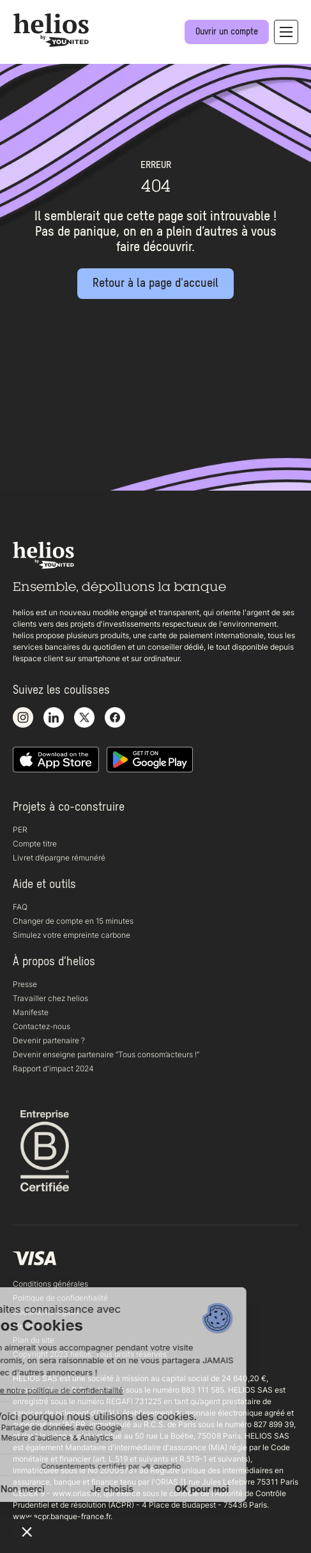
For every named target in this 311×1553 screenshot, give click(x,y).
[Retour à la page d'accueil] (155, 283)
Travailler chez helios (50, 998)
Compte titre (35, 843)
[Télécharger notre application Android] (150, 760)
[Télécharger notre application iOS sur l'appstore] (56, 760)
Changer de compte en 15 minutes (73, 921)
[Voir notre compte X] (84, 718)
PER (20, 829)
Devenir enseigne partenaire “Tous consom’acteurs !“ (106, 1054)
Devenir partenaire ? (49, 1040)
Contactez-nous (41, 1026)
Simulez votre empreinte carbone (71, 935)
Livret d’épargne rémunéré (59, 857)
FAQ (20, 907)
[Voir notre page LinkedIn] (53, 718)
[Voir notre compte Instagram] (23, 718)
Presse (25, 984)
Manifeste (31, 1012)
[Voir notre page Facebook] (115, 718)
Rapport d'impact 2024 (53, 1068)
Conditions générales (50, 1284)
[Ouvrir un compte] (227, 32)
